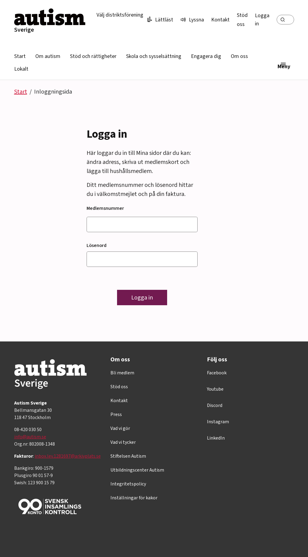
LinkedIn (216, 438)
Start (20, 56)
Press (116, 414)
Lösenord (96, 245)
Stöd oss (119, 386)
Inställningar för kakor (133, 498)
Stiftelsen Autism (128, 456)
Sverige (24, 30)
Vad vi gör (120, 428)
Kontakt (220, 20)
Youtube (215, 389)
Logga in (262, 19)
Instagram (218, 421)
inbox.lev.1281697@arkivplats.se (68, 456)
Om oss (239, 56)
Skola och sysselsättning (153, 56)
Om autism (47, 56)
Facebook (217, 373)
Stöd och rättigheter (93, 56)
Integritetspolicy (128, 484)
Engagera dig (206, 56)
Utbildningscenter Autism (137, 470)
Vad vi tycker (123, 442)
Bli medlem (122, 373)
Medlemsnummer (105, 208)
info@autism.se (30, 437)
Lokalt (21, 69)
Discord (214, 405)
